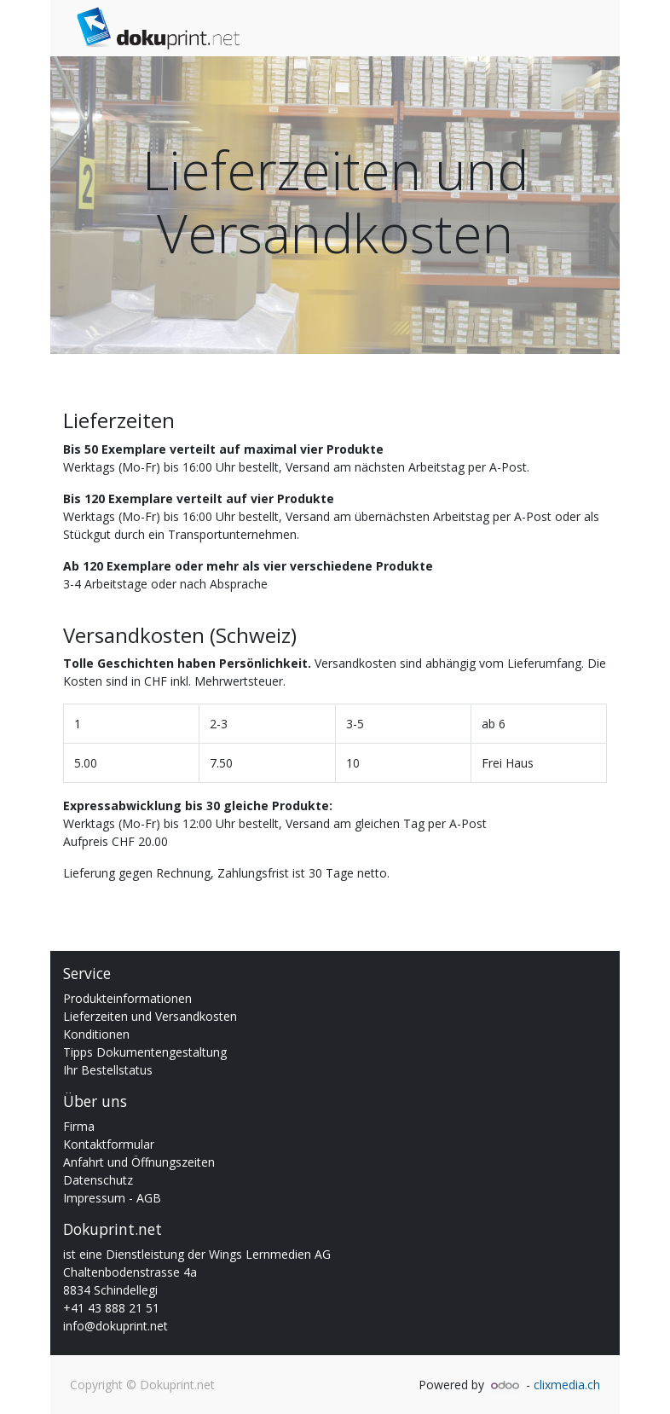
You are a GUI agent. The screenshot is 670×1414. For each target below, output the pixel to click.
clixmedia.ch (567, 1384)
